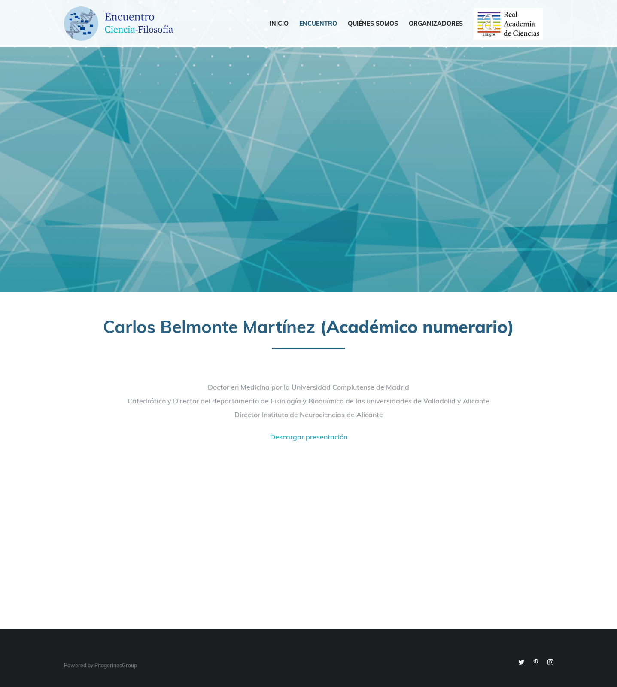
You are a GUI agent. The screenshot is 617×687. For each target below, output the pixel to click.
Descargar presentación (308, 437)
